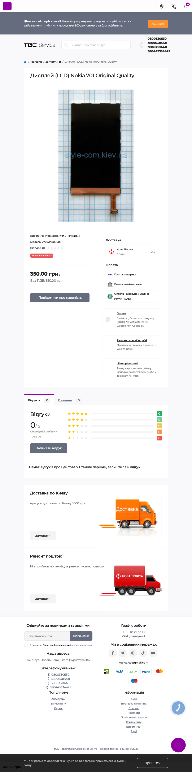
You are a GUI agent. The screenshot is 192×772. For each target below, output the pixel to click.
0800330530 (157, 37)
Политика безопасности (56, 644)
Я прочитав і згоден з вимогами (61, 644)
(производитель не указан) (62, 234)
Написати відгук (48, 447)
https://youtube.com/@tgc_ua (153, 652)
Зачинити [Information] (158, 22)
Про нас (133, 707)
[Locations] (162, 6)
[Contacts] (174, 6)
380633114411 (157, 46)
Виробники (133, 725)
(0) (43, 247)
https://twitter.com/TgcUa (123, 652)
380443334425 (159, 50)
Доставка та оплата (134, 702)
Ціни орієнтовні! (127, 362)
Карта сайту (133, 721)
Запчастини (53, 60)
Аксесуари (58, 697)
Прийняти (153, 763)
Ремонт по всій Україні (132, 339)
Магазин (36, 60)
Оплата (121, 312)
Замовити (43, 535)
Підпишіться (81, 634)
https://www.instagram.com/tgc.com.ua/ (132, 652)
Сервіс (58, 707)
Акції (134, 697)
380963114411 (157, 42)
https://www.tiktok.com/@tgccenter (142, 652)
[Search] (66, 44)
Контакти (134, 711)
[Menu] (7, 6)
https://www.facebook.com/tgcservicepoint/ (113, 652)
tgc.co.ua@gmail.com (133, 661)
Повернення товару (134, 716)
